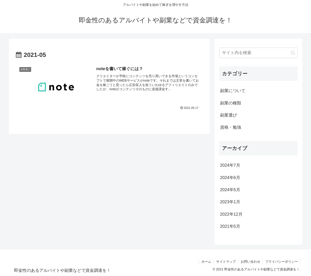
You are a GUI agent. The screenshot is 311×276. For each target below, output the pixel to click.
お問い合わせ (250, 261)
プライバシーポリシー (281, 261)
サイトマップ (226, 261)
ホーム (206, 261)
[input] (258, 53)
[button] (293, 52)
